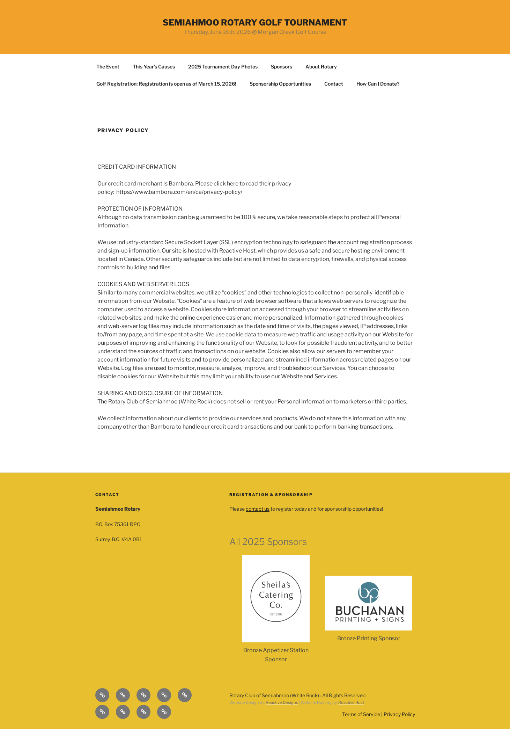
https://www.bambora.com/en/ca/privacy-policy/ (179, 192)
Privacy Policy (399, 714)
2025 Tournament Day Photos (223, 67)
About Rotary (321, 67)
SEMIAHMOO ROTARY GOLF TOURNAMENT (255, 22)
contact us (257, 509)
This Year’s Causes (154, 67)
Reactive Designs (282, 702)
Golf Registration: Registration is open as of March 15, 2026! (166, 84)
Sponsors (281, 67)
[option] (275, 609)
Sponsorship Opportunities (280, 84)
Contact (333, 84)
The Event (107, 67)
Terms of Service (361, 714)
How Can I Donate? (377, 84)
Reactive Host (351, 702)
